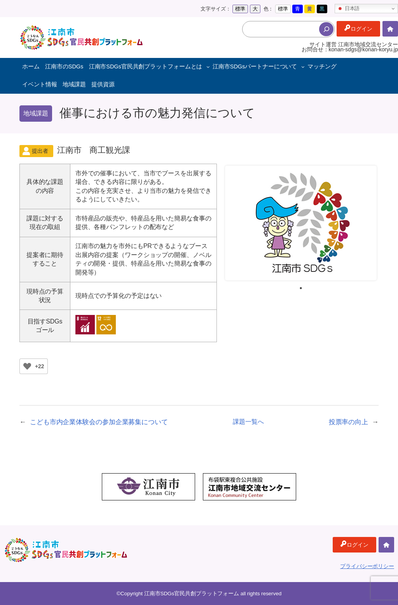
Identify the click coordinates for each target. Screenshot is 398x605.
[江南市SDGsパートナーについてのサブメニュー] (303, 66)
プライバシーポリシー (367, 566)
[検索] (326, 29)
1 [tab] (301, 288)
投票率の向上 (348, 422)
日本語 (348, 8)
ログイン (361, 29)
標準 (240, 9)
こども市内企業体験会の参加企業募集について (99, 422)
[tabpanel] (301, 223)
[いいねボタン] (27, 366)
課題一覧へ (248, 421)
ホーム (390, 36)
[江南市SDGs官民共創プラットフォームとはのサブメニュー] (208, 66)
